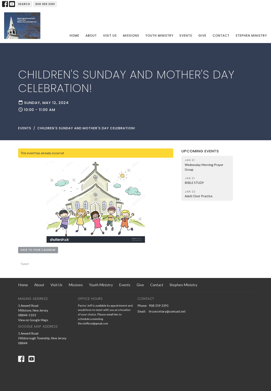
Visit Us (110, 35)
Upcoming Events (200, 151)
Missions (131, 35)
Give (202, 35)
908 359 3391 (45, 4)
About (91, 35)
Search (24, 4)
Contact (221, 35)
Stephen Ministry (251, 35)
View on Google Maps (33, 320)
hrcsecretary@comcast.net (167, 311)
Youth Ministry (159, 35)
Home (74, 35)
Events (186, 35)
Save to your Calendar (38, 250)
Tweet (24, 264)
